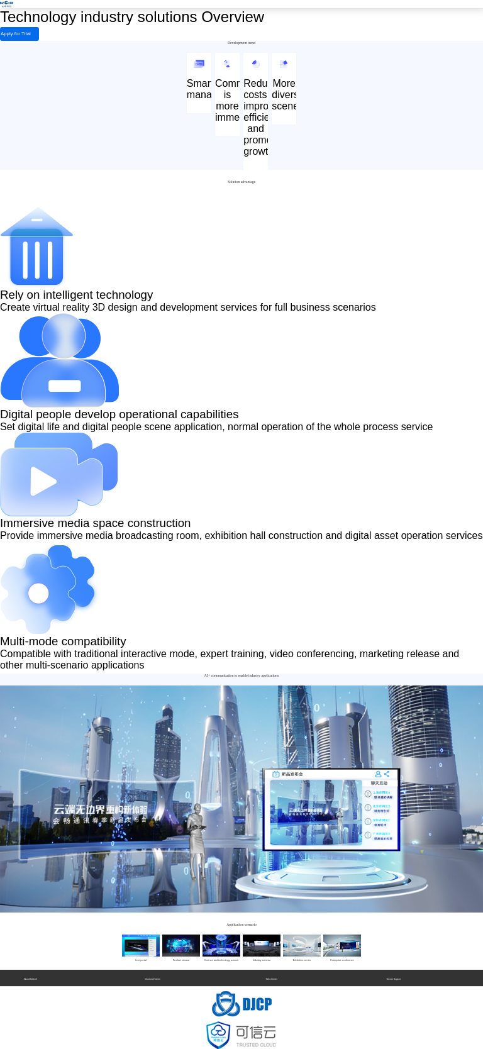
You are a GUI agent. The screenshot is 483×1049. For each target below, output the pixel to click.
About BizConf (30, 976)
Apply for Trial (7, 34)
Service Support (393, 976)
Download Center (152, 976)
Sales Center (271, 976)
